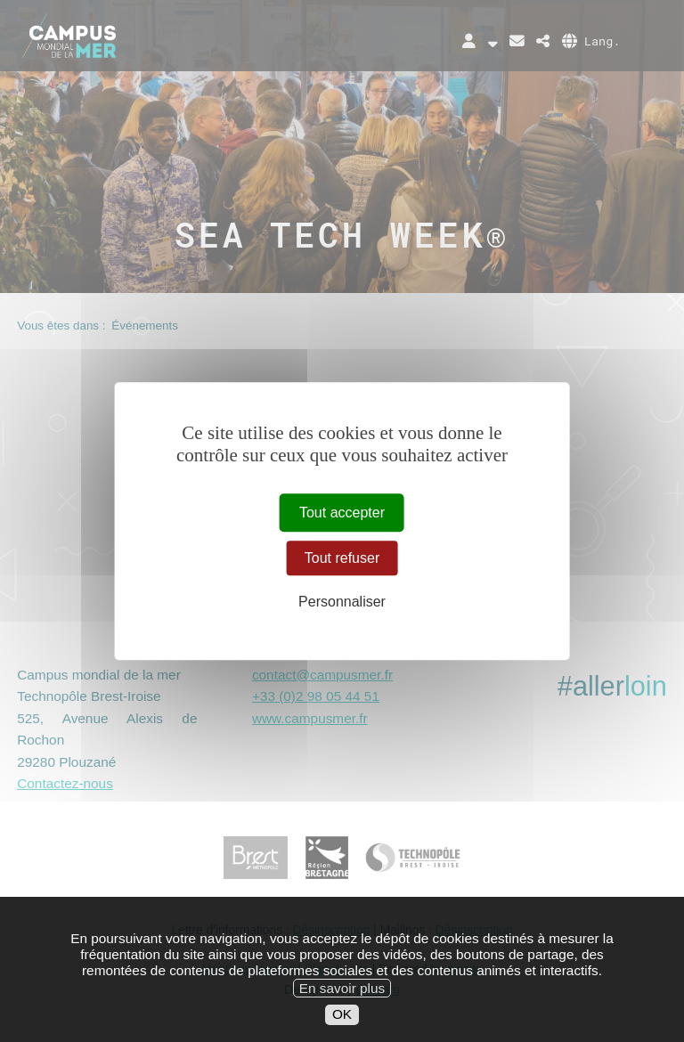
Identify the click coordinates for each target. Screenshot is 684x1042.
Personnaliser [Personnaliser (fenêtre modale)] (342, 602)
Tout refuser (342, 558)
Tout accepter (342, 512)
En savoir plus (342, 1006)
